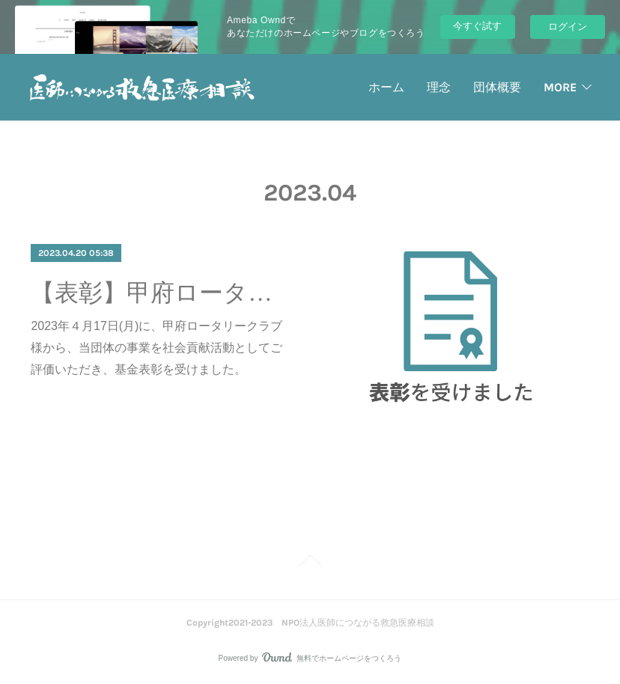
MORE (560, 87)
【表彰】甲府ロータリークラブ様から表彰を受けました (158, 292)
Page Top (310, 563)
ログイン (567, 26)
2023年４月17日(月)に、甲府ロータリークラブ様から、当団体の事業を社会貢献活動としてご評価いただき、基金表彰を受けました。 (156, 348)
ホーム (386, 87)
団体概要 (497, 87)
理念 (439, 87)
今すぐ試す (477, 25)
